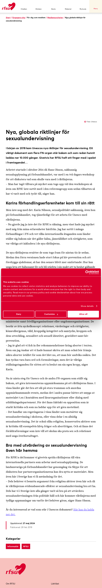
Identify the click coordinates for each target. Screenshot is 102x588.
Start (8, 17)
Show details (87, 306)
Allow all (83, 314)
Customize (51, 314)
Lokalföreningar (13, 507)
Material (68, 6)
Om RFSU (10, 488)
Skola (53, 6)
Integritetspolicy (59, 507)
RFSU (26, 450)
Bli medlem (11, 494)
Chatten (23, 6)
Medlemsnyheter (55, 17)
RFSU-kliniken (12, 501)
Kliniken (38, 6)
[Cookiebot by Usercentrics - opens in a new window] (87, 272)
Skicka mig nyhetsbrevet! (22, 550)
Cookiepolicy (57, 514)
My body (82, 6)
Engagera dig (18, 17)
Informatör (12, 450)
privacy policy (37, 292)
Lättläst (55, 488)
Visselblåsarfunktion (60, 501)
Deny (18, 314)
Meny (95, 6)
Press (8, 514)
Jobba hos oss (58, 494)
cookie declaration (59, 292)
